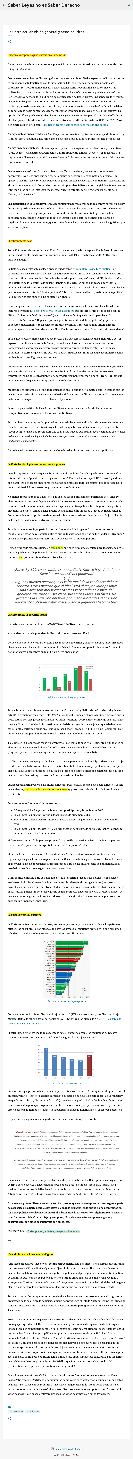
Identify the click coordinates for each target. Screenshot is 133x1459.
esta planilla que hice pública (93, 268)
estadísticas (33, 1412)
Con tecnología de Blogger (67, 1449)
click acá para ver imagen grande (66, 697)
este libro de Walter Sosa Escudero (54, 310)
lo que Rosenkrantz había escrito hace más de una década (74, 124)
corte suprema (16, 1412)
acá (21, 557)
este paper (57, 547)
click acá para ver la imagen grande (66, 1001)
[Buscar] (84, 5)
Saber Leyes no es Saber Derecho (44, 5)
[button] (9, 41)
